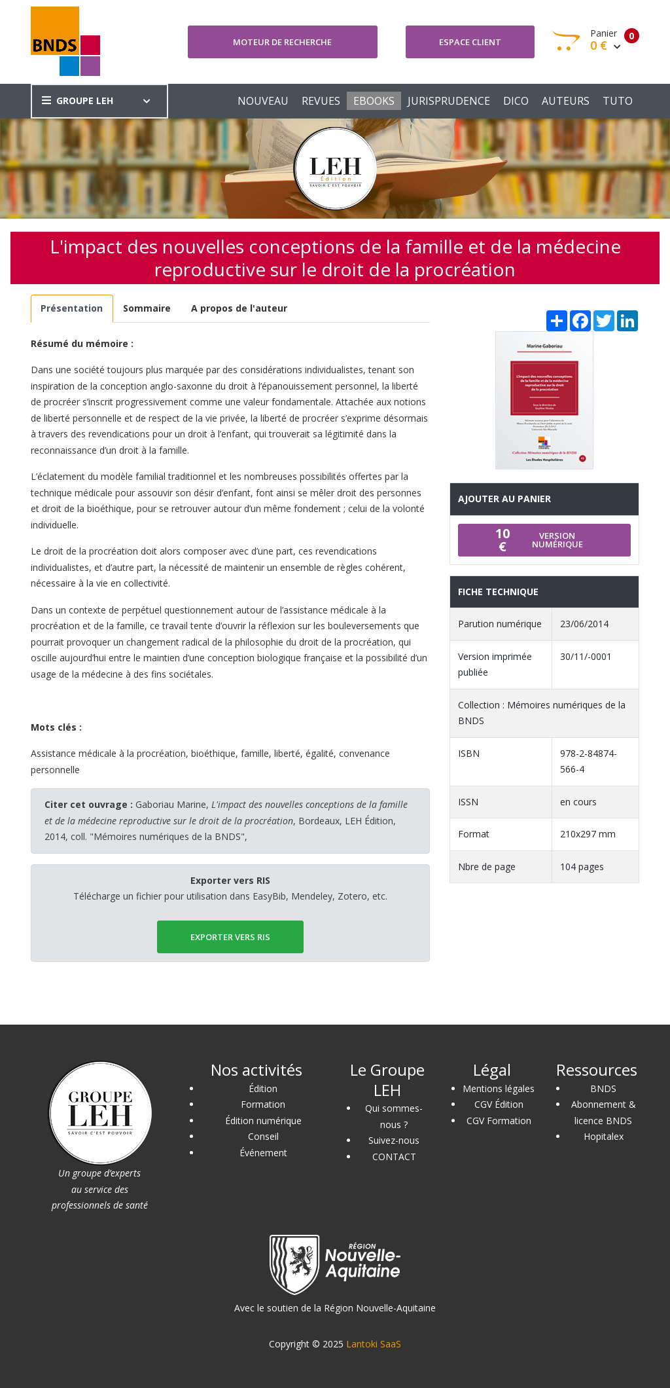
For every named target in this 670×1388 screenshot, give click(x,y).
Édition (263, 1088)
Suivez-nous (393, 1140)
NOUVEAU (263, 101)
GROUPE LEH (77, 100)
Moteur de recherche (282, 42)
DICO (516, 101)
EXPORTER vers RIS (230, 937)
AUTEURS (566, 101)
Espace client (470, 42)
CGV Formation (499, 1120)
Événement (263, 1152)
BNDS (603, 1088)
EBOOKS (374, 101)
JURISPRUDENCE (449, 101)
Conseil (263, 1136)
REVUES (321, 101)
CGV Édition (498, 1104)
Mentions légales (499, 1088)
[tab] (72, 309)
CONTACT (394, 1156)
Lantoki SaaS (373, 1344)
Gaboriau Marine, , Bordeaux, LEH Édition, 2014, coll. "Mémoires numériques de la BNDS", (226, 820)
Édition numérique (263, 1120)
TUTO (618, 101)
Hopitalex (604, 1136)
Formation (263, 1104)
